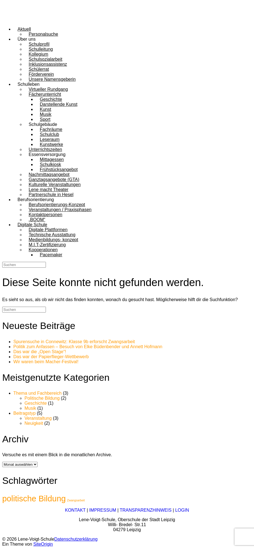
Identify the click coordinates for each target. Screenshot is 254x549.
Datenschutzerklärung (76, 539)
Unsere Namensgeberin (52, 79)
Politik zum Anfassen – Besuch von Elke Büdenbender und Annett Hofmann (87, 346)
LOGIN (182, 510)
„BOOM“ (37, 219)
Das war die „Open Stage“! (39, 351)
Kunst (45, 109)
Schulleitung (41, 49)
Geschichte (51, 99)
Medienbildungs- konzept (53, 239)
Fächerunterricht (45, 94)
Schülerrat (39, 69)
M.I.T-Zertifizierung (47, 244)
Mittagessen (52, 159)
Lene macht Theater (48, 189)
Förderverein (41, 74)
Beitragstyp (24, 413)
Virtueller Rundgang (48, 89)
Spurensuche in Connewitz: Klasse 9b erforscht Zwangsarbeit (74, 341)
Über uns (27, 39)
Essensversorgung (47, 154)
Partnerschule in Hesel (51, 194)
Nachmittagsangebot (49, 174)
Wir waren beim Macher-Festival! (45, 361)
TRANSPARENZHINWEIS (145, 510)
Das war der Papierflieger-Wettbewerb (51, 356)
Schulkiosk (50, 164)
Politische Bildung (42, 398)
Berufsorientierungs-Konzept (57, 204)
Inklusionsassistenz (48, 64)
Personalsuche (43, 34)
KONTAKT (75, 510)
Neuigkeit (33, 423)
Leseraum (50, 139)
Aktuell (24, 29)
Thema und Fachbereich (37, 393)
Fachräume (51, 129)
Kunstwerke (51, 144)
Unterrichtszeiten (45, 149)
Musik (45, 114)
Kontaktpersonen (45, 214)
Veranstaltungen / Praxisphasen (60, 209)
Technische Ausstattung (52, 234)
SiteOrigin (43, 544)
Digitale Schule (32, 224)
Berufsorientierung (36, 199)
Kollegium (38, 54)
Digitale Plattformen (48, 229)
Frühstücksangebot (59, 169)
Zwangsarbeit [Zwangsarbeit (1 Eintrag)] (76, 500)
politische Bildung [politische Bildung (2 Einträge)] (34, 498)
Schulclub (49, 134)
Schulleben (29, 84)
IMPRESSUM (102, 510)
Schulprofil (39, 44)
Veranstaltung (38, 418)
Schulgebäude (43, 124)
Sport (45, 119)
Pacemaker (51, 254)
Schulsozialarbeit (45, 59)
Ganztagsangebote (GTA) (54, 179)
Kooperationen (43, 249)
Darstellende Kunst (58, 104)
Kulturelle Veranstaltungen (55, 184)
